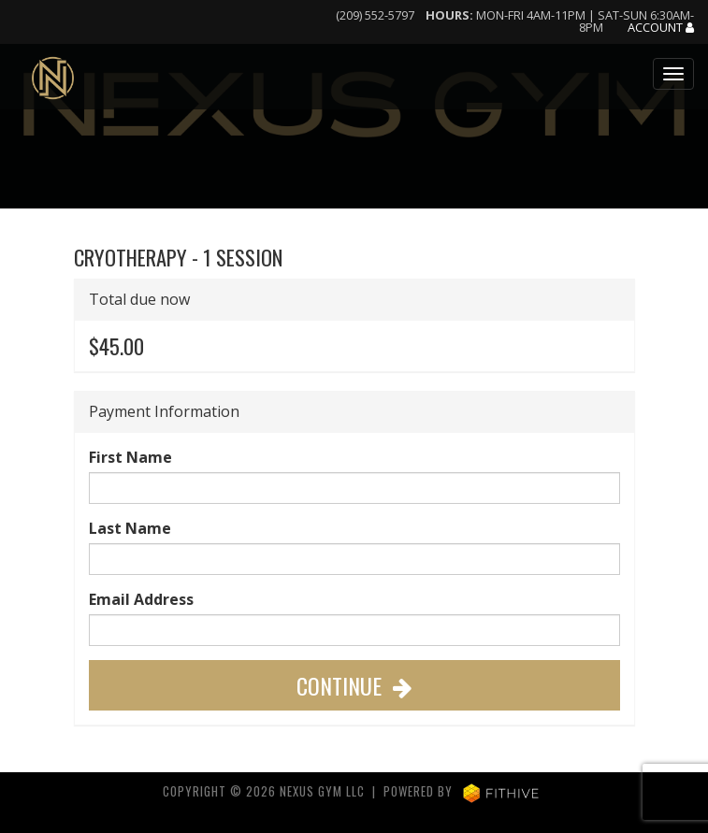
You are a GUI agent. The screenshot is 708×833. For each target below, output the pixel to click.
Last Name (130, 528)
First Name (130, 457)
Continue (354, 685)
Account (661, 28)
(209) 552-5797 (375, 15)
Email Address (141, 599)
